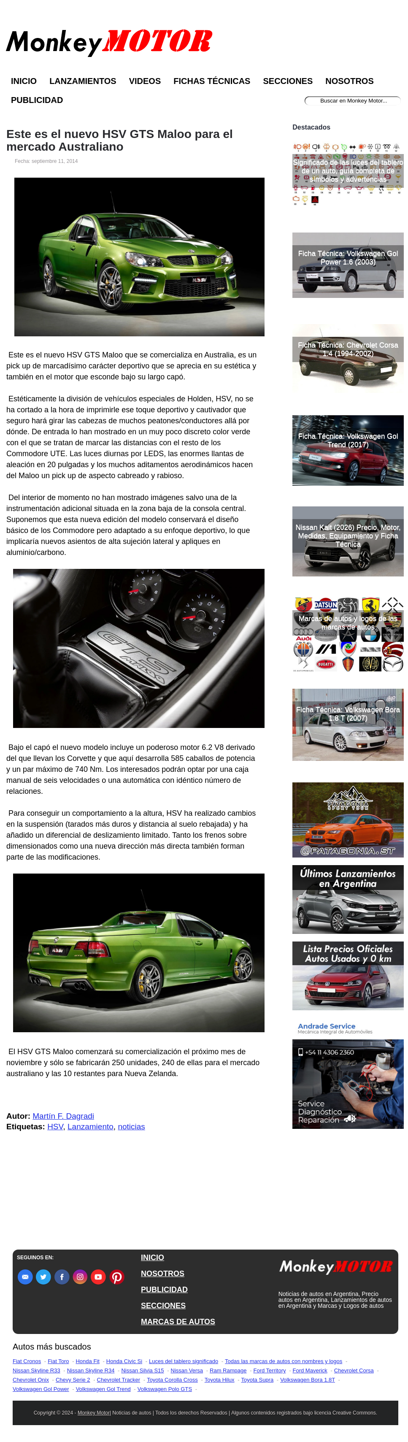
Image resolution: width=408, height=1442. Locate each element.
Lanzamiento (90, 1126)
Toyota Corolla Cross (172, 1380)
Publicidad (37, 100)
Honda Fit (87, 1361)
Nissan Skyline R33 (36, 1370)
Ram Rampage (228, 1370)
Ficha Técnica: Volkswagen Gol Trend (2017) (348, 440)
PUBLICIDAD (164, 1289)
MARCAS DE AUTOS (178, 1322)
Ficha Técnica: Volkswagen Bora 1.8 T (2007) (348, 714)
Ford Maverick (310, 1370)
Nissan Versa (187, 1370)
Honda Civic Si (124, 1361)
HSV (55, 1126)
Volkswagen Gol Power (41, 1389)
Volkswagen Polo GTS (165, 1389)
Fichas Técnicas (211, 81)
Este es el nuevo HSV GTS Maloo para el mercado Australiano (119, 140)
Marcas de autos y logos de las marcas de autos (348, 622)
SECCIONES (163, 1305)
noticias (131, 1126)
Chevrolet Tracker (119, 1380)
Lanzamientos (82, 81)
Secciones (288, 81)
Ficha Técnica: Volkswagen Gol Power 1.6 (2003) (348, 257)
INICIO (152, 1257)
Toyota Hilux (220, 1380)
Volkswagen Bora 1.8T (307, 1380)
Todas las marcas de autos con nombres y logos (283, 1361)
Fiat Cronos (27, 1361)
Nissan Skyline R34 (91, 1370)
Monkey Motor (94, 1413)
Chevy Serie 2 (73, 1380)
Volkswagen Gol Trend (103, 1389)
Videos (145, 81)
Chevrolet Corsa (354, 1370)
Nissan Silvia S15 (142, 1370)
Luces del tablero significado (183, 1361)
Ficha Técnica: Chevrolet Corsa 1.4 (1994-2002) (348, 349)
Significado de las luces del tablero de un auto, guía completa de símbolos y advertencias (348, 170)
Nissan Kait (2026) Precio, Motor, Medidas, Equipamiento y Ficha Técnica (347, 535)
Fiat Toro (58, 1361)
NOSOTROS (162, 1273)
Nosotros (349, 81)
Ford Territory (269, 1370)
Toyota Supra (257, 1380)
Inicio (24, 81)
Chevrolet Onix (31, 1380)
